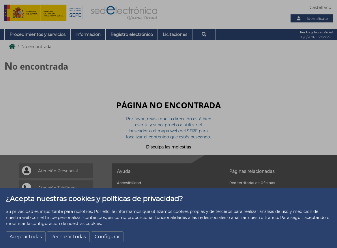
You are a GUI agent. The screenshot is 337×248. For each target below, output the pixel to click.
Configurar (107, 236)
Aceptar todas (26, 236)
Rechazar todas (68, 236)
